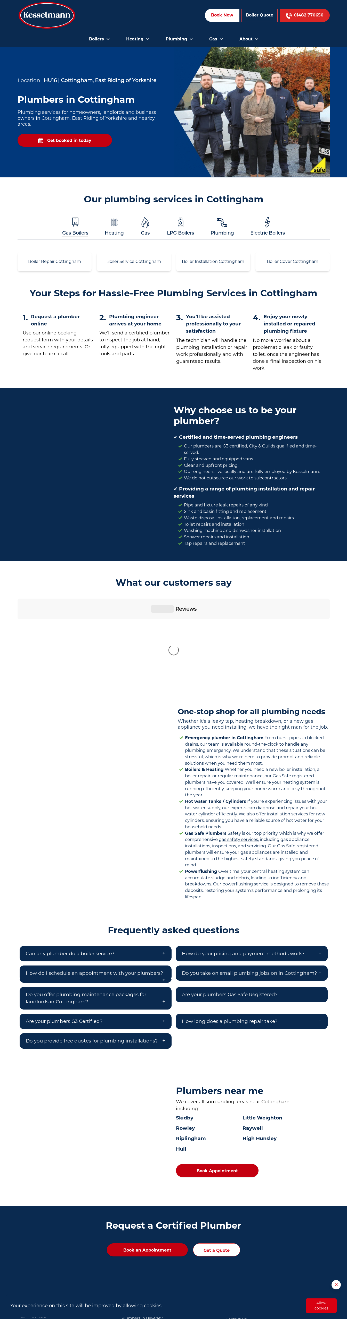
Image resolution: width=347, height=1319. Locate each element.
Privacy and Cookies (244, 1273)
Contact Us (236, 1233)
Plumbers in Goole (139, 1264)
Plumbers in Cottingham (146, 1256)
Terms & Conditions (244, 1265)
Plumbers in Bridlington (145, 1240)
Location (29, 80)
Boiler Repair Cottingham (54, 261)
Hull (181, 1063)
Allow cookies (321, 1306)
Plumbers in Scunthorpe (145, 1272)
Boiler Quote (259, 15)
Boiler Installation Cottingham (213, 261)
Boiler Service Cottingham (134, 261)
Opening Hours (240, 1257)
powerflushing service (245, 798)
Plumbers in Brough (141, 1248)
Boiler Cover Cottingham (292, 261)
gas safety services (238, 753)
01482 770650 (50, 1248)
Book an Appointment (147, 1164)
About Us (234, 1249)
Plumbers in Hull (138, 1225)
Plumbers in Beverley (142, 1232)
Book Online (237, 1226)
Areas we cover (239, 1241)
